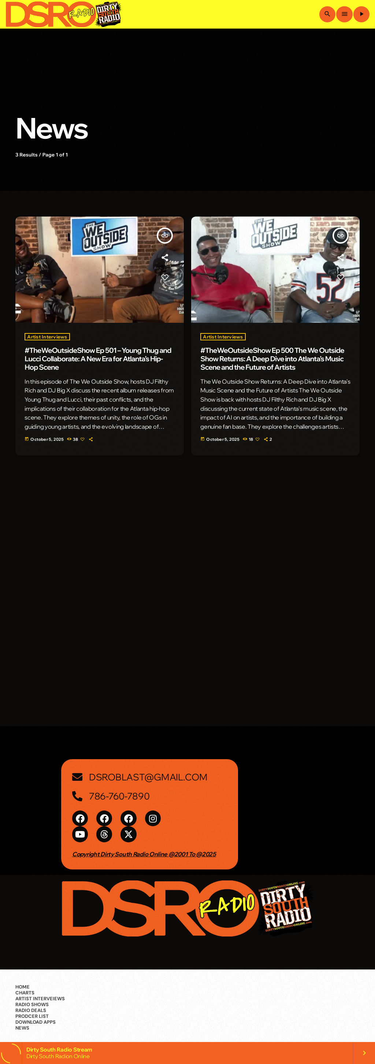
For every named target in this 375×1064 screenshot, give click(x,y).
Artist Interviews (47, 337)
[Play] (361, 14)
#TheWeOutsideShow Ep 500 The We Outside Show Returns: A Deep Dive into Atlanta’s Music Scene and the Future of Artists (272, 359)
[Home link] (63, 14)
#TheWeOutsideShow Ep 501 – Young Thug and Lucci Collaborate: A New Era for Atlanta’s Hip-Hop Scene (98, 359)
